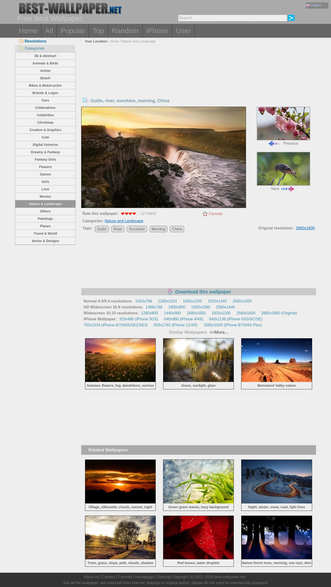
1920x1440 (217, 301)
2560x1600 (245, 313)
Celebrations (45, 108)
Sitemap (164, 577)
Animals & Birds (45, 63)
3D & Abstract (45, 56)
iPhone (157, 31)
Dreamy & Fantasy (45, 152)
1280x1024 (167, 301)
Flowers (45, 167)
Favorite (216, 214)
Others (45, 211)
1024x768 (143, 301)
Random (125, 31)
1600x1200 (192, 301)
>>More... (218, 332)
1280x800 (149, 313)
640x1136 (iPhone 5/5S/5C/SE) (235, 319)
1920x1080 (200, 307)
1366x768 (154, 307)
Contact (108, 577)
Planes (45, 226)
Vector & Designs (45, 241)
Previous (283, 126)
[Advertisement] (198, 81)
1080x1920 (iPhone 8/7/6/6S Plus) (233, 325)
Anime (45, 71)
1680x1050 (196, 313)
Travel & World (45, 233)
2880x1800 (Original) (279, 313)
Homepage (144, 577)
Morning (159, 229)
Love (45, 189)
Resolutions (33, 41)
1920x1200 (221, 313)
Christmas (45, 122)
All (49, 31)
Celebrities (45, 115)
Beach (45, 78)
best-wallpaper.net (229, 577)
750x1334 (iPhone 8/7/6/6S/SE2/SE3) (116, 325)
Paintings (45, 219)
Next (283, 171)
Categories (31, 48)
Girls (45, 182)
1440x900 (172, 313)
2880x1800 (305, 228)
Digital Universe (45, 145)
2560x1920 (242, 301)
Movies (45, 196)
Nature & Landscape (45, 204)
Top (98, 31)
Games (45, 174)
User (183, 31)
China (177, 229)
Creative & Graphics (45, 130)
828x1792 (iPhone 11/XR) (176, 325)
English (313, 5)
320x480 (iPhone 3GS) (138, 319)
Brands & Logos (45, 93)
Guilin (102, 229)
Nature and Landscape (139, 41)
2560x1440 (225, 307)
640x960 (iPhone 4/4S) (183, 319)
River (117, 229)
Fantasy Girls (45, 159)
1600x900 (176, 307)
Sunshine (137, 229)
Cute (45, 137)
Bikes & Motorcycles (45, 85)
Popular (72, 31)
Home (28, 31)
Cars (45, 100)
